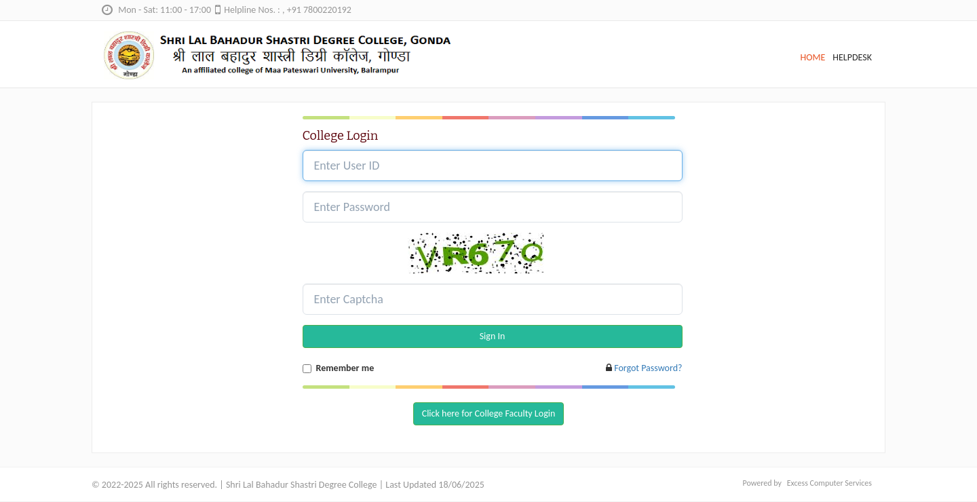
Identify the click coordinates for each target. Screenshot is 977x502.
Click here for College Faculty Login (489, 413)
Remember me (345, 368)
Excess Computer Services (829, 483)
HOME (812, 57)
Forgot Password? (648, 368)
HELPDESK (852, 57)
